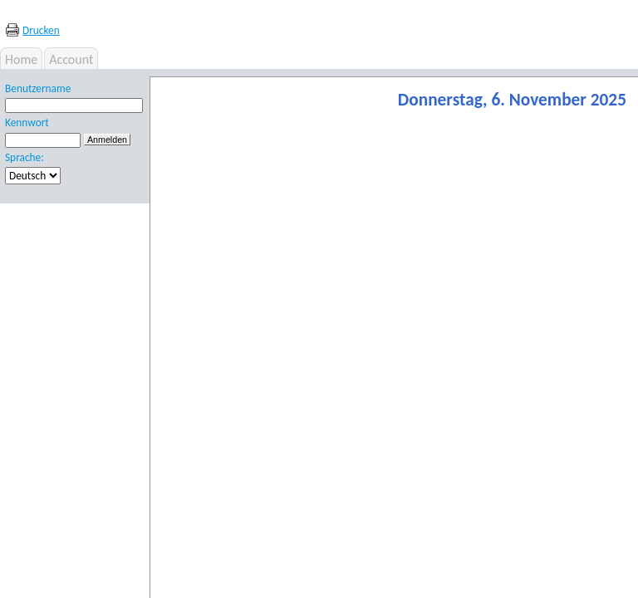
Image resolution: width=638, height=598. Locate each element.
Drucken (41, 30)
